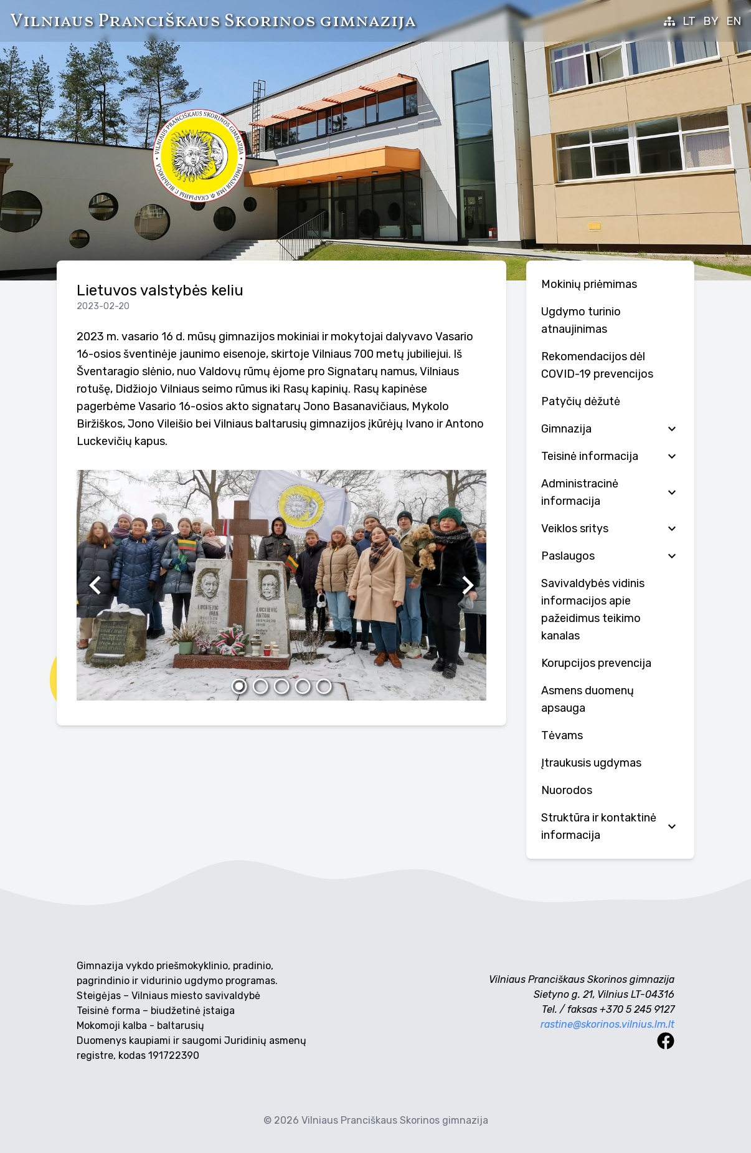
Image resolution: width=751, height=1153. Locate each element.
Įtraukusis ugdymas (591, 763)
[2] (260, 686)
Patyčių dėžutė (580, 401)
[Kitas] (467, 585)
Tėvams (562, 735)
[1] (239, 686)
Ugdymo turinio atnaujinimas (581, 320)
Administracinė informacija (610, 492)
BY (711, 21)
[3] (281, 686)
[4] (302, 686)
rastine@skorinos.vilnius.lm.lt (607, 1024)
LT (689, 21)
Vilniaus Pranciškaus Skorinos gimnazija (213, 21)
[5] (323, 686)
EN (733, 21)
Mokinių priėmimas (589, 284)
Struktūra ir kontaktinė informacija (610, 826)
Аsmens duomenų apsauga (587, 699)
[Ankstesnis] (95, 585)
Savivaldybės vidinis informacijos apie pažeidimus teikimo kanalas (593, 609)
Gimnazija (610, 428)
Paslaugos (610, 555)
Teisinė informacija (610, 456)
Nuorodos (566, 790)
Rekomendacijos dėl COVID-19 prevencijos (597, 365)
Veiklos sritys (610, 528)
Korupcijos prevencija (596, 663)
